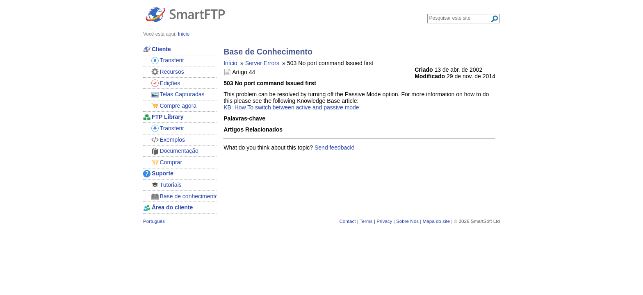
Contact (347, 221)
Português (154, 221)
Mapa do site (436, 221)
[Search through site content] (459, 18)
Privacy (384, 221)
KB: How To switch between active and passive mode (291, 107)
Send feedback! (334, 147)
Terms (366, 221)
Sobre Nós (407, 221)
